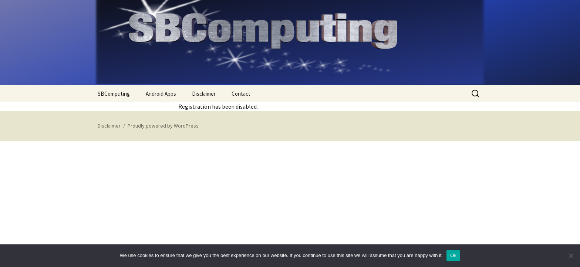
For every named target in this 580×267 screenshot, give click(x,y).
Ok (453, 255)
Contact (241, 93)
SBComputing (114, 93)
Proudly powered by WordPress (163, 125)
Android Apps (161, 93)
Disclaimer (204, 93)
